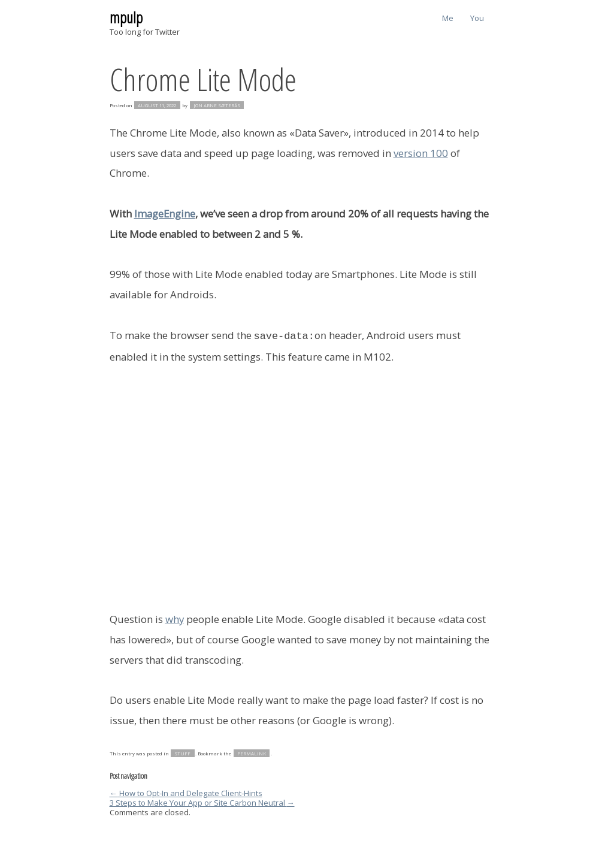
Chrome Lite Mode (203, 79)
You (477, 18)
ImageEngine (164, 213)
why (174, 618)
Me (447, 18)
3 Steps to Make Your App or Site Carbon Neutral (202, 801)
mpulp (126, 17)
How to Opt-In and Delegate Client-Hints (186, 791)
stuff (182, 752)
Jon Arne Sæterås (216, 105)
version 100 (421, 153)
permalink (251, 752)
